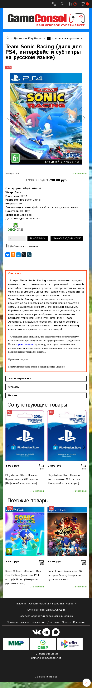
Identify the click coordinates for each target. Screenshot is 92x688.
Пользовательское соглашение (26, 622)
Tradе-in (21, 604)
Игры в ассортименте (68, 38)
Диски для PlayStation (28, 38)
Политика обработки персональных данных (46, 616)
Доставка (53, 622)
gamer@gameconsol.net (46, 658)
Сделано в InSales (46, 676)
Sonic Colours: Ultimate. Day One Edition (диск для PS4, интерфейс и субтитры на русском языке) (23, 577)
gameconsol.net (26, 344)
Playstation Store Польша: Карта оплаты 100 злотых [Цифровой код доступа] (64, 479)
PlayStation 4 (32, 188)
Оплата (66, 622)
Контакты (79, 622)
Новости (71, 604)
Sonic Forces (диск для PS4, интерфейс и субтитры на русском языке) (65, 575)
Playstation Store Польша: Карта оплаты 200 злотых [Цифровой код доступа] (21, 479)
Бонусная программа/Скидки (46, 610)
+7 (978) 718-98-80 (46, 654)
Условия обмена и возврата (46, 604)
